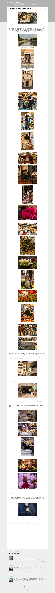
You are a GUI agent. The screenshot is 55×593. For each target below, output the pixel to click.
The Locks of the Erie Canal (14, 553)
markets (36, 523)
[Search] (47, 2)
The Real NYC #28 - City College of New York (17, 574)
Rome (39, 523)
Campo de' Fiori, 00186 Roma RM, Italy (19, 525)
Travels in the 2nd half (14, 2)
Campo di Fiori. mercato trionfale (16, 523)
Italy (32, 523)
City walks (23, 523)
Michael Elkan (29, 588)
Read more (44, 561)
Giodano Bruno (29, 523)
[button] (45, 8)
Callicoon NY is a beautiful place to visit (16, 564)
